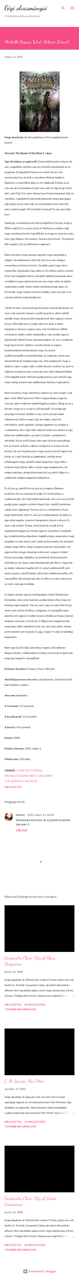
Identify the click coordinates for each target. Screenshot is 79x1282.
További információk (20, 1009)
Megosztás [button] (13, 787)
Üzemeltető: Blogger (39, 1271)
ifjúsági (36, 770)
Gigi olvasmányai (26, 8)
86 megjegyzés (34, 1004)
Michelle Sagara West (21, 775)
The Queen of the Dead (21, 781)
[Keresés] (63, 7)
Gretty (20, 814)
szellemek (45, 775)
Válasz (21, 830)
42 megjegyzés (34, 1245)
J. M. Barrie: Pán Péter (24, 1081)
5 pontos (23, 770)
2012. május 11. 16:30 (40, 814)
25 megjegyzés (34, 1121)
